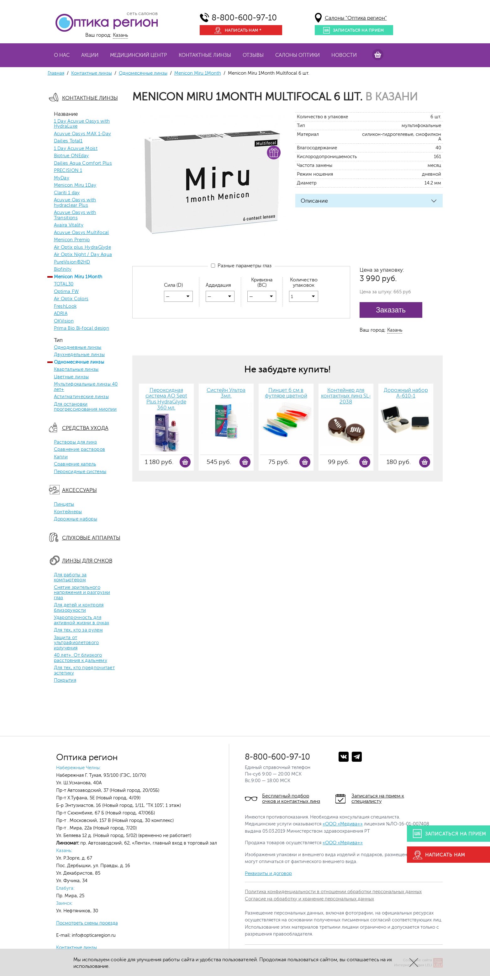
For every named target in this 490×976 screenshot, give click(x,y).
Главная (56, 73)
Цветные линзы (71, 377)
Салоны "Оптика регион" (356, 18)
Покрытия (65, 680)
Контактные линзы (205, 55)
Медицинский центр (138, 55)
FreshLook (65, 306)
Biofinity (63, 269)
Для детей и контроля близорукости (79, 608)
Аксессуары (79, 490)
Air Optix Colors (71, 298)
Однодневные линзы (78, 347)
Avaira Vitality (69, 225)
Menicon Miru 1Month (197, 73)
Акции (89, 55)
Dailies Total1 (68, 141)
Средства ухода (85, 428)
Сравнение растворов (79, 449)
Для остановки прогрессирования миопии (85, 407)
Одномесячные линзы (143, 73)
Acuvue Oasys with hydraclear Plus (75, 203)
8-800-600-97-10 (244, 17)
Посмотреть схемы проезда (87, 923)
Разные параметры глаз (241, 265)
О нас (62, 55)
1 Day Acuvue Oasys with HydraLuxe (82, 124)
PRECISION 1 (68, 170)
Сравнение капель (75, 464)
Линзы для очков (87, 561)
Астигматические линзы (81, 396)
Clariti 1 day (67, 192)
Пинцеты (64, 504)
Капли (61, 457)
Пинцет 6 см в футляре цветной (286, 393)
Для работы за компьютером (70, 578)
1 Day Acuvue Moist (75, 148)
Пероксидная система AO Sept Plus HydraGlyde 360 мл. (166, 399)
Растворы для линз (75, 442)
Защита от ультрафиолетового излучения (76, 643)
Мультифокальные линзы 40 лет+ (86, 387)
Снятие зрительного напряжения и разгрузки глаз (82, 592)
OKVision (64, 321)
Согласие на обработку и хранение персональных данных (309, 899)
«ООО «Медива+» (343, 824)
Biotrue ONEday (71, 155)
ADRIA (61, 313)
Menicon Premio (72, 240)
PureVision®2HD (72, 262)
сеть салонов (142, 13)
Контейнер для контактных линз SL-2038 (346, 396)
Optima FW (66, 291)
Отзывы (253, 55)
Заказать (391, 310)
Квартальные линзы (76, 369)
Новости (344, 55)
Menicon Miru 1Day (75, 185)
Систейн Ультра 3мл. (226, 393)
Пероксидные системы (80, 471)
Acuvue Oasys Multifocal (81, 232)
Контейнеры (68, 512)
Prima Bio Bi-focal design (81, 328)
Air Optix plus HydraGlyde (82, 247)
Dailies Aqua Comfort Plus (83, 163)
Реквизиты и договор (268, 873)
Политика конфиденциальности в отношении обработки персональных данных (333, 891)
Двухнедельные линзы (79, 354)
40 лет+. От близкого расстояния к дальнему (80, 658)
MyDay (62, 178)
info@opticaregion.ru (93, 935)
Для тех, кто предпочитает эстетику (84, 670)
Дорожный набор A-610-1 (406, 393)
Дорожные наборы (75, 519)
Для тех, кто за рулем (78, 630)
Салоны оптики (297, 55)
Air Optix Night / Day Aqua (83, 254)
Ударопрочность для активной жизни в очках (81, 620)
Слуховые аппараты (91, 538)
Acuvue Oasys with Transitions (75, 215)
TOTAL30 (64, 284)
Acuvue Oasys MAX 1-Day (82, 133)
